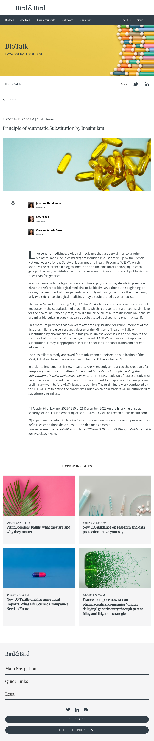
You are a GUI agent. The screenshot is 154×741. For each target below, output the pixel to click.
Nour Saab (42, 216)
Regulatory (85, 19)
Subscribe (77, 719)
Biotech (9, 19)
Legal (10, 693)
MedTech (25, 19)
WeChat (86, 709)
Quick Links (16, 681)
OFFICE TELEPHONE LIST (77, 730)
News (140, 19)
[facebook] (12, 236)
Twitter (135, 84)
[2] (91, 376)
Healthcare (66, 19)
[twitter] (12, 214)
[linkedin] (12, 225)
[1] (140, 317)
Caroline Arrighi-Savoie (50, 230)
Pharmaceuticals (45, 19)
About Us (126, 19)
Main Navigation (20, 668)
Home (8, 84)
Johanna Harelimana (49, 203)
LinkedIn (147, 84)
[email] (12, 203)
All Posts (9, 100)
